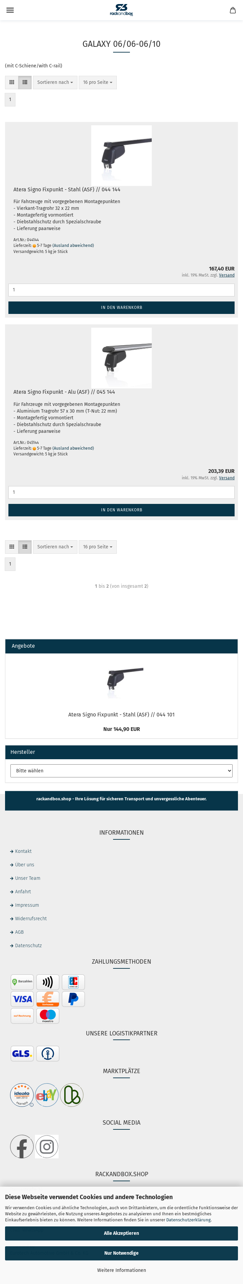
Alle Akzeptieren (121, 1233)
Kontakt (23, 851)
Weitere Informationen (121, 1270)
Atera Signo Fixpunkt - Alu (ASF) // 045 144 (64, 392)
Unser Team (27, 878)
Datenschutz (28, 946)
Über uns (24, 865)
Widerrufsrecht (31, 919)
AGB (19, 932)
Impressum (27, 905)
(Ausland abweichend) (73, 245)
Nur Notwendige (121, 1253)
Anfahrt (23, 892)
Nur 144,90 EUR (121, 729)
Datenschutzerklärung (188, 1219)
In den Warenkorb (121, 307)
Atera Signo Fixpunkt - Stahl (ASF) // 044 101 (121, 714)
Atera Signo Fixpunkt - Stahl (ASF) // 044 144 (66, 189)
